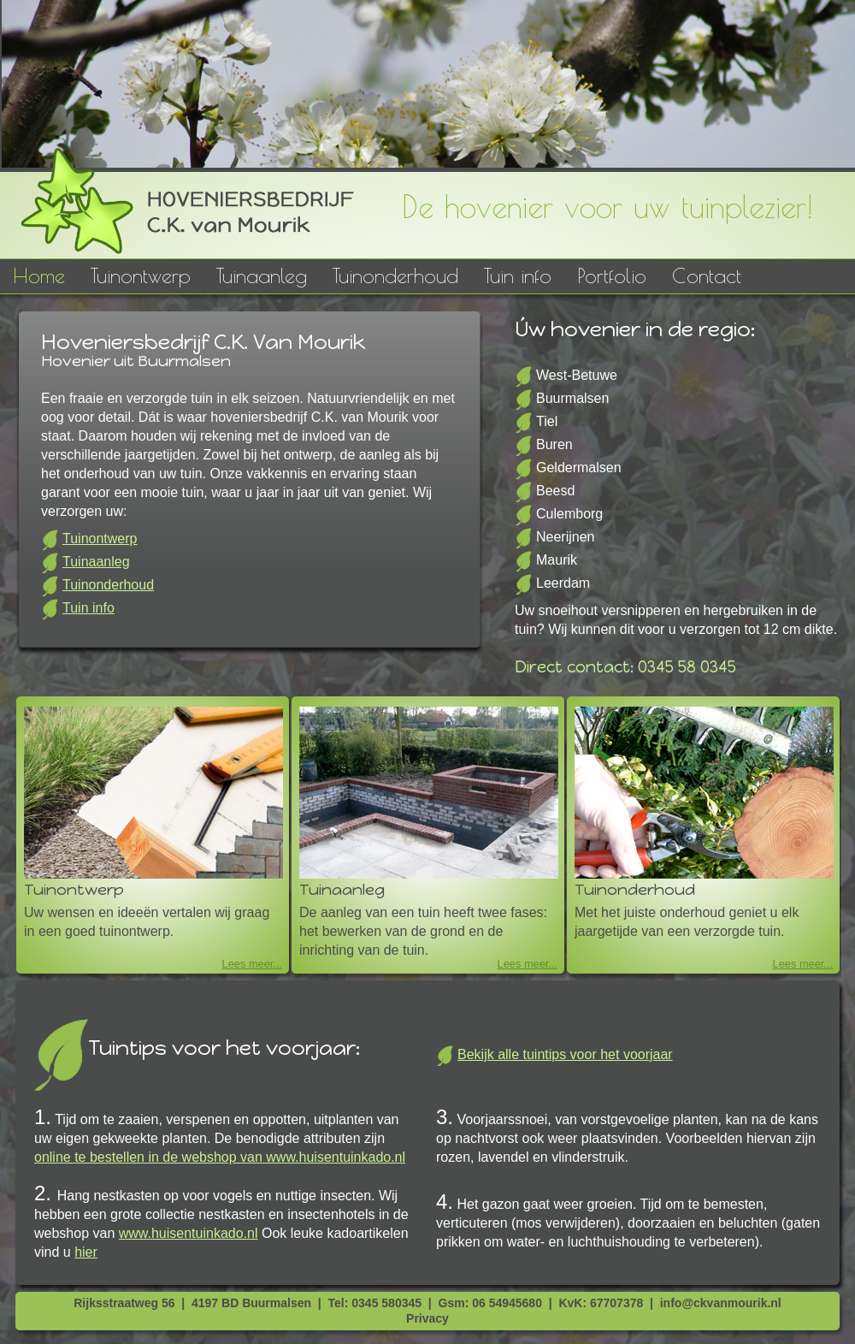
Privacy (427, 1318)
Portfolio (611, 275)
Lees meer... (252, 963)
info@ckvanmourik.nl (720, 1303)
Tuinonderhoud (395, 275)
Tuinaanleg (261, 275)
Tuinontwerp (141, 275)
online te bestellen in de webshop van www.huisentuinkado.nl (219, 1157)
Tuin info (517, 275)
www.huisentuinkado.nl (188, 1233)
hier (85, 1252)
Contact (706, 275)
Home (39, 275)
